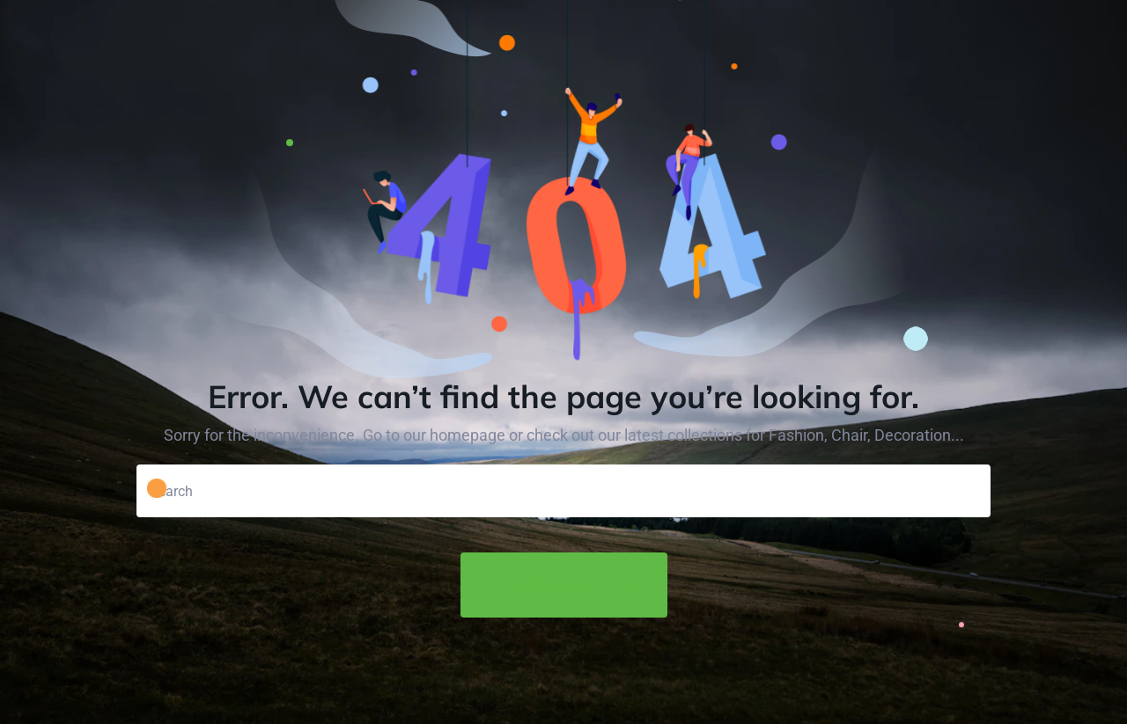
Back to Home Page (564, 585)
